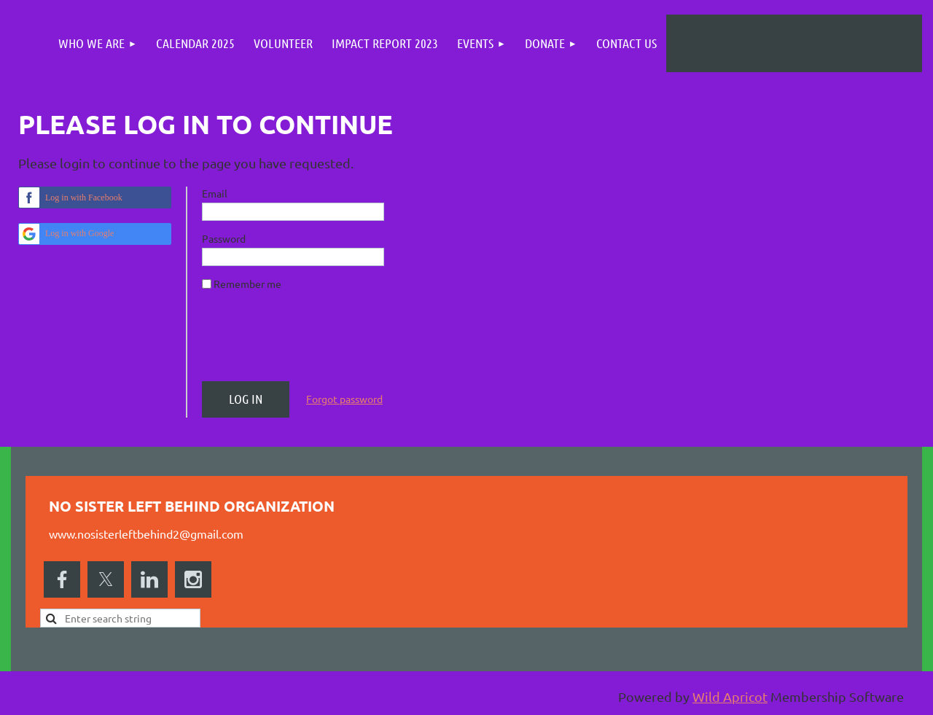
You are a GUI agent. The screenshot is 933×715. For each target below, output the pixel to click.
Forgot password (344, 398)
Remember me (247, 283)
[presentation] (312, 341)
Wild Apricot (730, 696)
